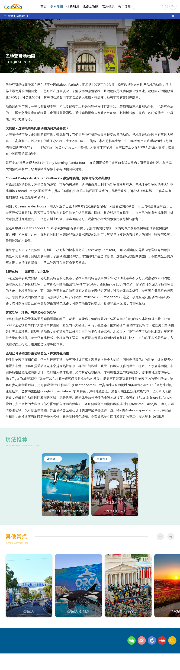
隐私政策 (43, 656)
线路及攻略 (90, 6)
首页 (43, 6)
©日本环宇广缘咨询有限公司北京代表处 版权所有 (35, 663)
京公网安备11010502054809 (127, 663)
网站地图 (60, 656)
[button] (170, 536)
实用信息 (108, 6)
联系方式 (26, 656)
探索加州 (56, 6)
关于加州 (124, 6)
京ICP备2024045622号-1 (90, 663)
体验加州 (72, 6)
